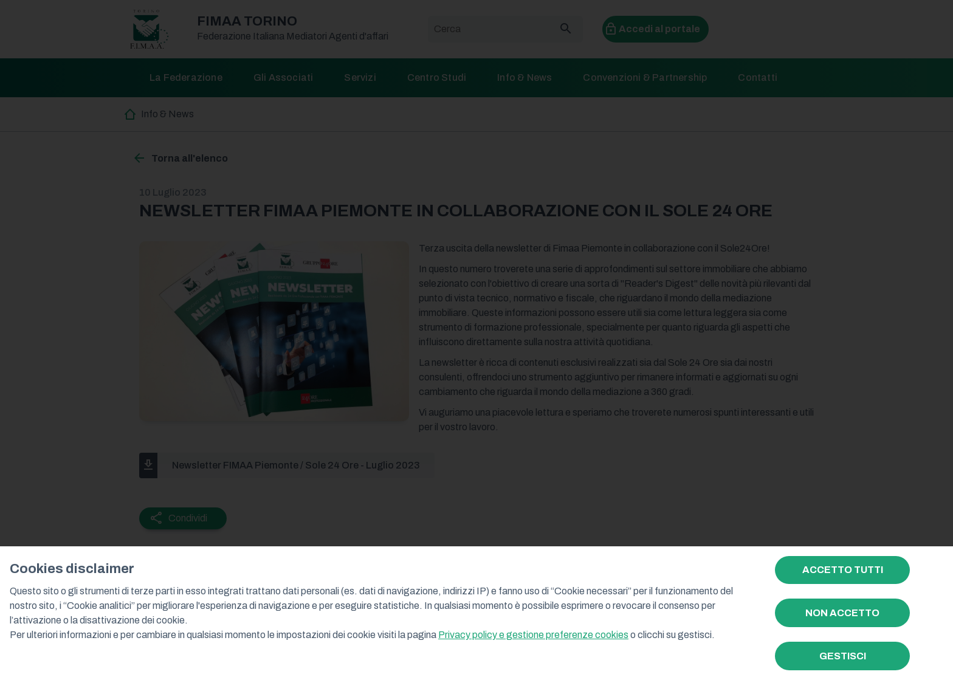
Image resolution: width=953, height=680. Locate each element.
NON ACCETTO (842, 613)
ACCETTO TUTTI (842, 570)
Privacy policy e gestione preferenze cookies (533, 635)
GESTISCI (842, 656)
